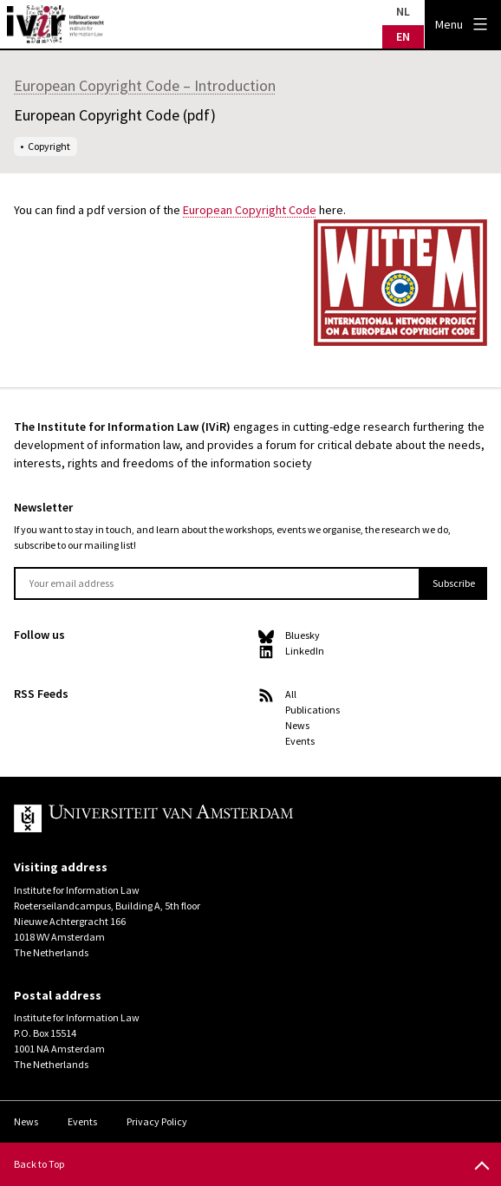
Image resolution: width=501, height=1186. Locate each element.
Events (300, 740)
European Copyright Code (249, 210)
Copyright (49, 146)
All (290, 694)
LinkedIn (304, 650)
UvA (215, 818)
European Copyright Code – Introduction (145, 85)
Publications (312, 709)
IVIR (55, 24)
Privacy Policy (157, 1121)
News (297, 725)
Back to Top (39, 1163)
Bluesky (302, 635)
